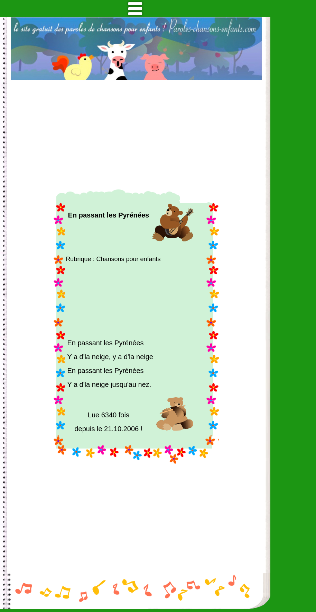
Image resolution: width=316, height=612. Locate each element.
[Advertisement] (136, 134)
